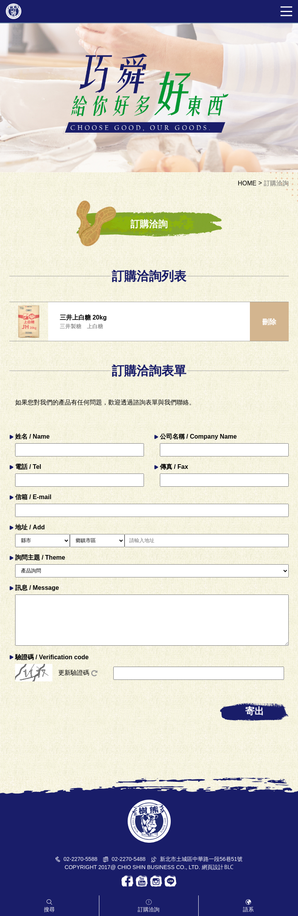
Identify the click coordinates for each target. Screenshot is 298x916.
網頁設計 (213, 867)
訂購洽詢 (276, 183)
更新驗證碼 (77, 672)
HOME (247, 183)
